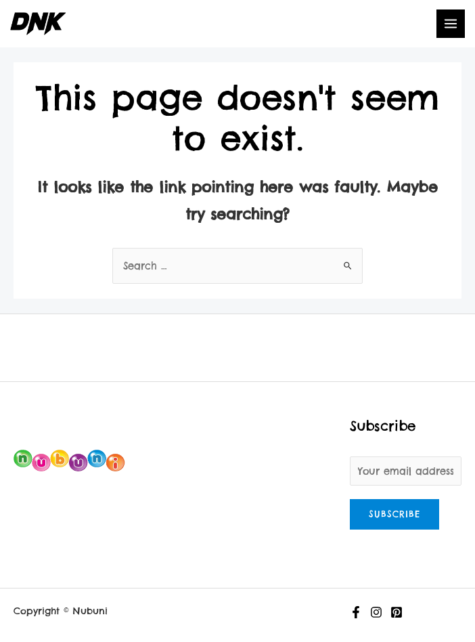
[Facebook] (356, 612)
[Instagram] (376, 612)
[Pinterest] (396, 612)
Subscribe (394, 514)
